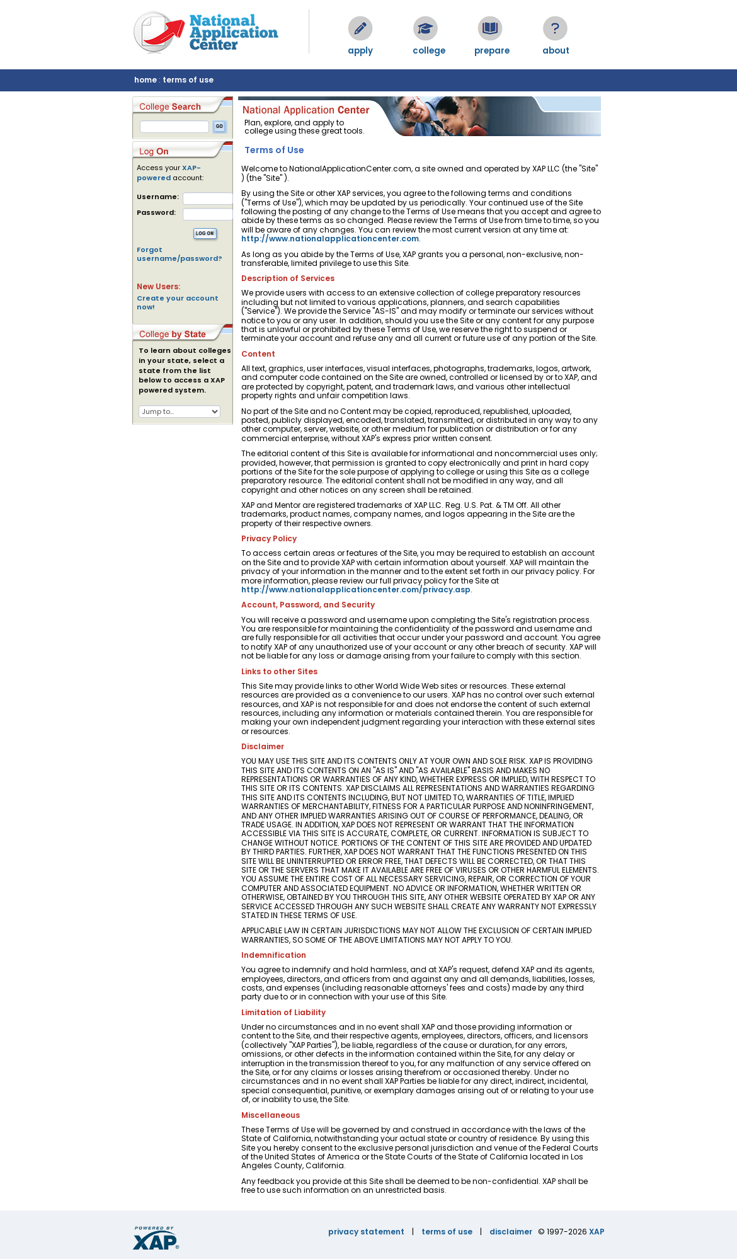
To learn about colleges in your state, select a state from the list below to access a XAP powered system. (185, 370)
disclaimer (510, 1231)
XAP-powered (169, 173)
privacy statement (366, 1231)
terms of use (188, 79)
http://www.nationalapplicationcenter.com (330, 238)
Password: (156, 212)
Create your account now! (178, 302)
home (145, 79)
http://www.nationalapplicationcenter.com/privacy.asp (356, 589)
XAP (597, 1231)
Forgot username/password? (179, 254)
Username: (158, 196)
